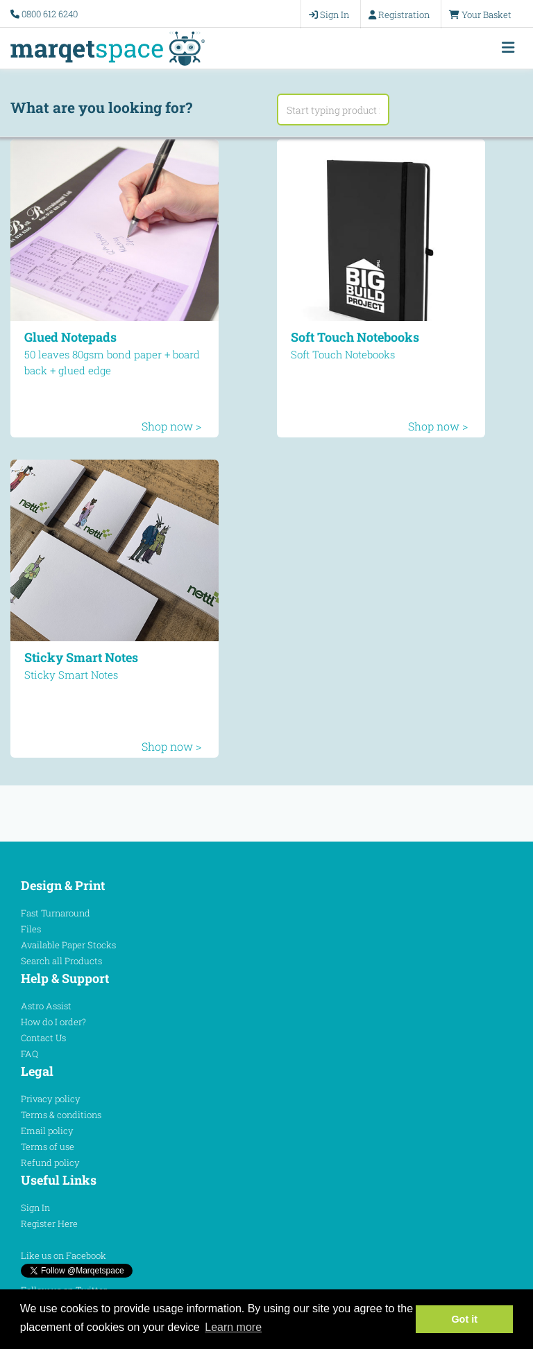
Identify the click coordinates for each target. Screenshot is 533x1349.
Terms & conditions (61, 1114)
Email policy (47, 1130)
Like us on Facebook (63, 1255)
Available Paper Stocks (68, 945)
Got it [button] (464, 1319)
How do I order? (53, 1022)
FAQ (29, 1053)
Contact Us (43, 1038)
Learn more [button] (233, 1327)
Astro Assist (46, 1006)
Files (31, 929)
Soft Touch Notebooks (355, 337)
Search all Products (61, 961)
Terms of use (47, 1146)
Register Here (49, 1223)
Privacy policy (51, 1099)
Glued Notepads (70, 337)
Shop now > (171, 426)
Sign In (35, 1207)
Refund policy (50, 1162)
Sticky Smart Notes (81, 657)
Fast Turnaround (55, 913)
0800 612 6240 (50, 14)
